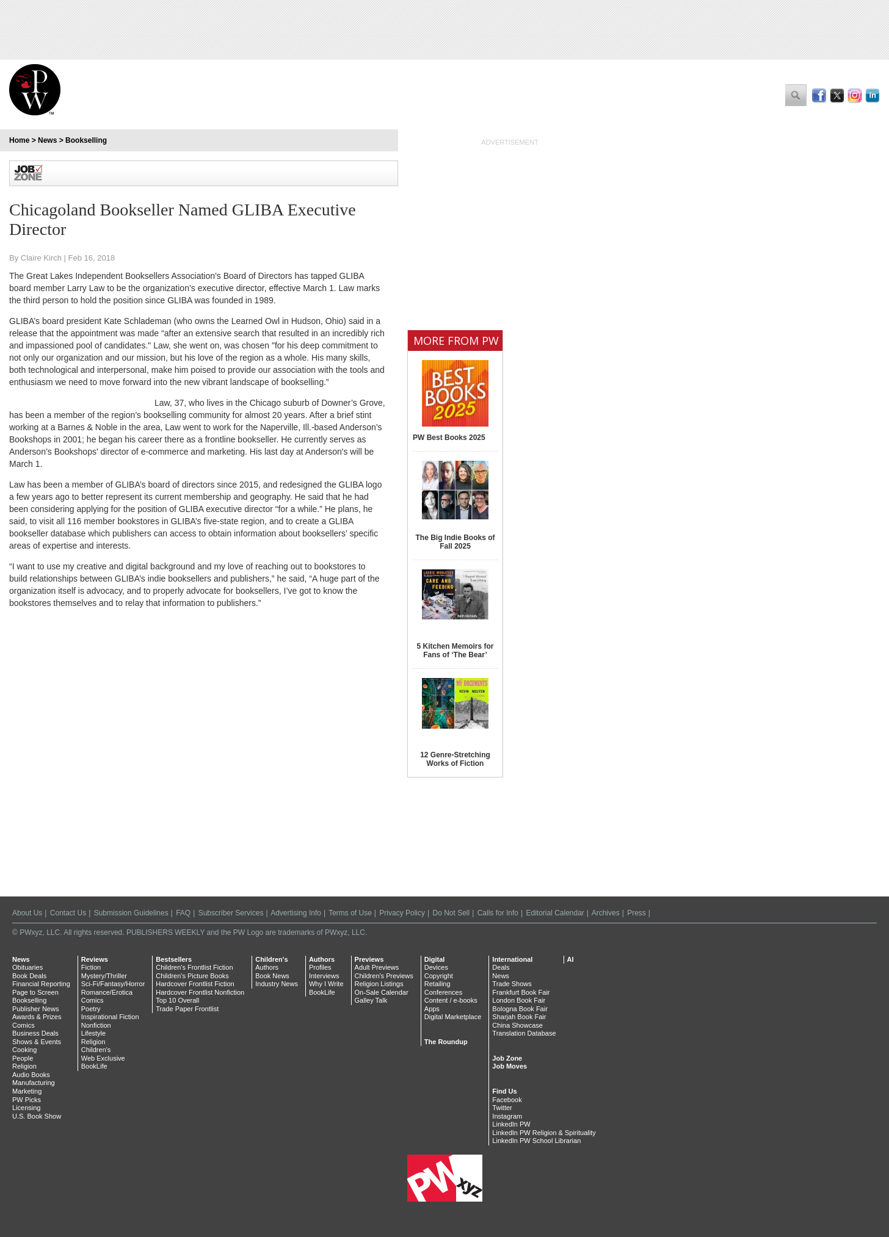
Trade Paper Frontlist (187, 1008)
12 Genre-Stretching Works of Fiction (455, 759)
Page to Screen (35, 992)
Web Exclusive (103, 1058)
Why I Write (326, 983)
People (22, 1058)
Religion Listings (379, 983)
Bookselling (86, 140)
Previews (369, 959)
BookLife (94, 1066)
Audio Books (31, 1074)
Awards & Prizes (37, 1016)
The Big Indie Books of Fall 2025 (455, 541)
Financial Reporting (41, 983)
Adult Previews (377, 967)
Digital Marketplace (453, 1016)
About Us (27, 913)
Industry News (276, 983)
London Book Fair (518, 1000)
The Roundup (446, 1041)
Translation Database (524, 1033)
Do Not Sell (451, 913)
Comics (23, 1025)
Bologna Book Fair (520, 1008)
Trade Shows (511, 983)
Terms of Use (350, 913)
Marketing (27, 1091)
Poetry (91, 1008)
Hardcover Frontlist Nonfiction (200, 992)
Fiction (91, 967)
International (512, 959)
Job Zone (507, 1058)
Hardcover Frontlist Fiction (195, 983)
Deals (500, 967)
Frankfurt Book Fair (521, 992)
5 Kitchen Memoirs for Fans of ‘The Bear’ (454, 650)
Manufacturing (33, 1082)
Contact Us (68, 913)
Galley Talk (371, 1000)
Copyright (438, 975)
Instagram (507, 1116)
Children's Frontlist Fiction (194, 967)
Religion (24, 1066)
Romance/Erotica (106, 992)
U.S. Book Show (36, 1116)
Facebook (506, 1099)
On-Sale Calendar (381, 992)
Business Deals (35, 1033)
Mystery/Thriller (104, 975)
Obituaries (27, 967)
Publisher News (35, 1008)
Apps (432, 1008)
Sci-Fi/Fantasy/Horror (113, 983)
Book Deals (29, 975)
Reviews (94, 959)
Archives (606, 913)
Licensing (26, 1107)
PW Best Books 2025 (449, 437)
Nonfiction (96, 1025)
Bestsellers (174, 959)
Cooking (24, 1049)
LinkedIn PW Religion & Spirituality (543, 1132)
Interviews (324, 975)
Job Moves (509, 1066)
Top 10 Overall (177, 1000)
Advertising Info (295, 913)
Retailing (437, 983)
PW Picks (26, 1099)
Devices (436, 967)
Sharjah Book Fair (519, 1016)
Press (636, 913)
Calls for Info (497, 913)
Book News (272, 975)
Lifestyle (93, 1033)
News (47, 140)
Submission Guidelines (131, 913)
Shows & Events (36, 1041)
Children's (96, 1049)
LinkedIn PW (511, 1124)
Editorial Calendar (555, 913)
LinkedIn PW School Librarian (536, 1140)
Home (19, 140)
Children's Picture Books (192, 975)
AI (570, 959)
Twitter (502, 1107)
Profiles (320, 967)
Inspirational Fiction (110, 1016)
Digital (434, 959)
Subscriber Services (231, 913)
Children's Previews (384, 975)
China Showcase (517, 1025)
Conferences (443, 992)
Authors (266, 967)
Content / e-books (450, 1000)
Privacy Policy (402, 913)
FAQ (183, 913)
